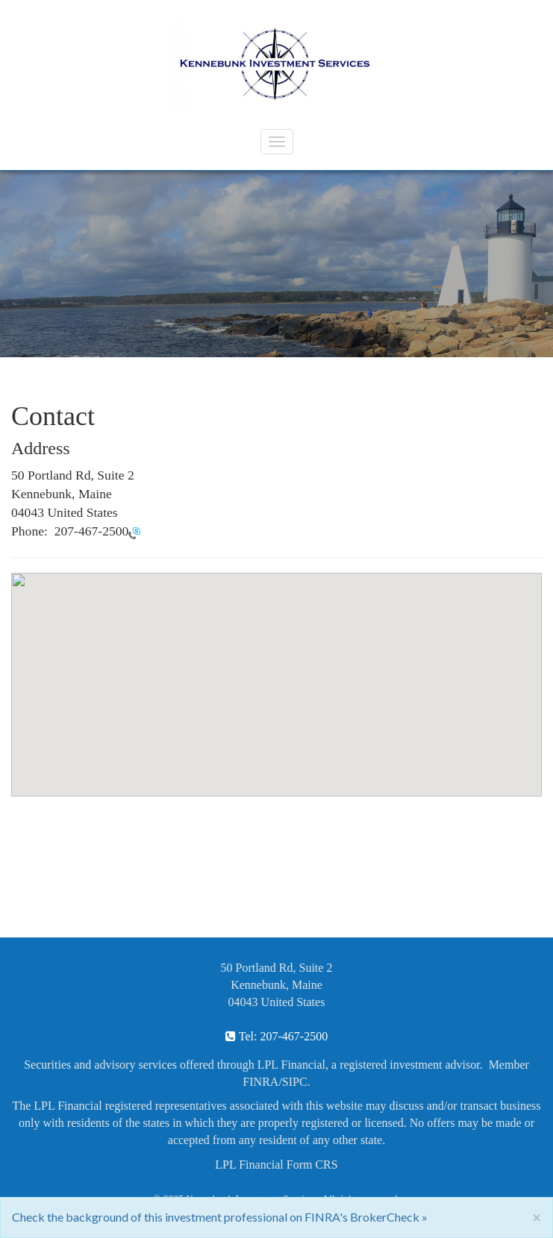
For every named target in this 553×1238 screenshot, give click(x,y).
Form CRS (312, 1164)
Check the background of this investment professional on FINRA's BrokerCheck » (220, 1217)
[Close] (536, 1217)
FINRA (260, 1081)
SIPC (294, 1081)
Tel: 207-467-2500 (276, 1036)
